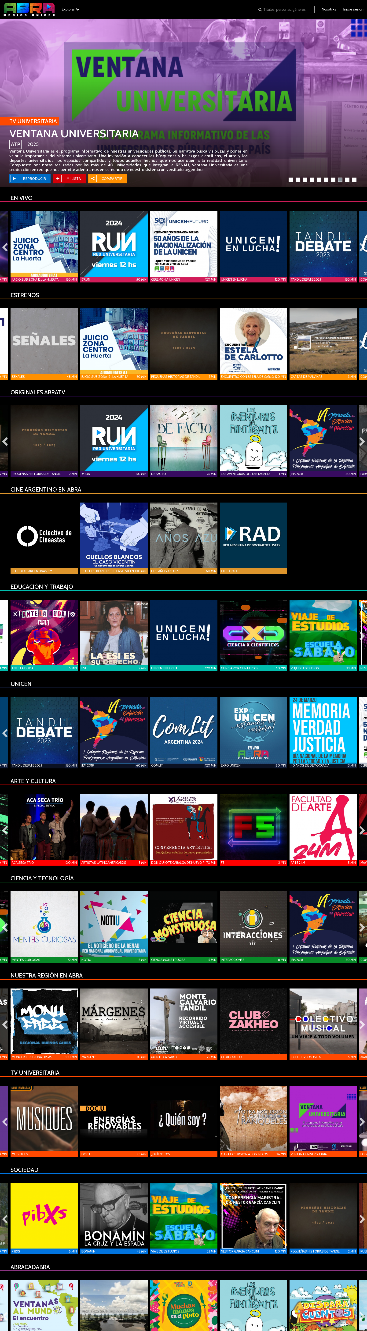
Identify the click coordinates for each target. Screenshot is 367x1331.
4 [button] (312, 180)
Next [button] (362, 247)
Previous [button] (4, 247)
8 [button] (340, 180)
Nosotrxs (329, 9)
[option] (183, 103)
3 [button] (305, 180)
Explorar (71, 9)
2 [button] (298, 180)
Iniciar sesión (353, 9)
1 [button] (291, 180)
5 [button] (319, 180)
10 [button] (354, 180)
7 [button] (333, 180)
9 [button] (347, 180)
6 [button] (326, 180)
